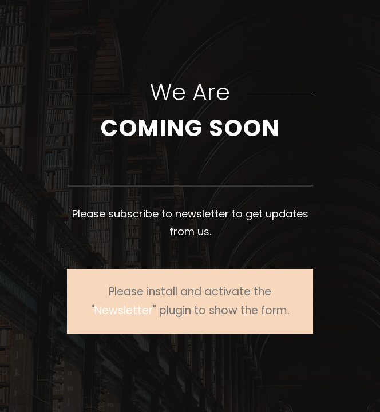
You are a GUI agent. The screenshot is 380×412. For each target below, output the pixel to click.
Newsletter (123, 310)
